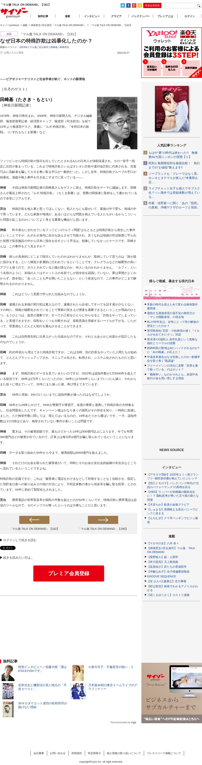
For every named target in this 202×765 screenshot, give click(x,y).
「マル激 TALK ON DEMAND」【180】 (103, 528)
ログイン (9, 540)
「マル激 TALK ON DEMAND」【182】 (34, 528)
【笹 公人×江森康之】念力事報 (166, 581)
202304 (23, 47)
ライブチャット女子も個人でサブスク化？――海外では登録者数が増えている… (174, 193)
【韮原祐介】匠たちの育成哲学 (167, 566)
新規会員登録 (152, 5)
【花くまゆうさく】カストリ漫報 (168, 595)
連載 (67, 16)
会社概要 (39, 753)
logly (133, 722)
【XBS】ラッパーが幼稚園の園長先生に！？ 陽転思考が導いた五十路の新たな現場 (173, 495)
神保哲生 (64, 47)
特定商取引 (94, 753)
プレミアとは (165, 16)
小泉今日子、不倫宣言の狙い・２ (111, 667)
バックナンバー (141, 16)
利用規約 (77, 753)
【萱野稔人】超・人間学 (162, 557)
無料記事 (43, 16)
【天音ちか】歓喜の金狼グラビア (168, 504)
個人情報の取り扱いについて (124, 753)
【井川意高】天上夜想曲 (162, 561)
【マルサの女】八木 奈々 (163, 543)
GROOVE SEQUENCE (161, 576)
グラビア (116, 16)
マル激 (33, 47)
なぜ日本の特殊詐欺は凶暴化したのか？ (46, 41)
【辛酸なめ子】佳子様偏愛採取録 (168, 571)
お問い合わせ (58, 753)
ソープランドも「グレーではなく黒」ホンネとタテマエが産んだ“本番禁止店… (174, 178)
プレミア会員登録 (68, 573)
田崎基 (54, 47)
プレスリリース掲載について (164, 753)
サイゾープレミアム (14, 13)
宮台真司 (43, 47)
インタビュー (92, 16)
